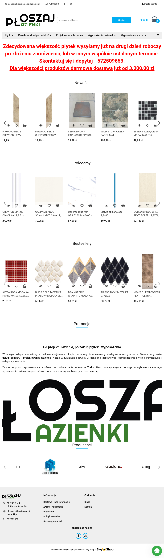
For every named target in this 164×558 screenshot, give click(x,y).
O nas (87, 502)
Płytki (9, 35)
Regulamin (48, 511)
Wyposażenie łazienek (102, 35)
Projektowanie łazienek (69, 35)
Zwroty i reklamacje (53, 507)
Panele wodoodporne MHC (34, 35)
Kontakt (88, 507)
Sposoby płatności (52, 521)
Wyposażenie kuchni (133, 35)
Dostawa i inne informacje (56, 502)
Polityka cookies (51, 516)
